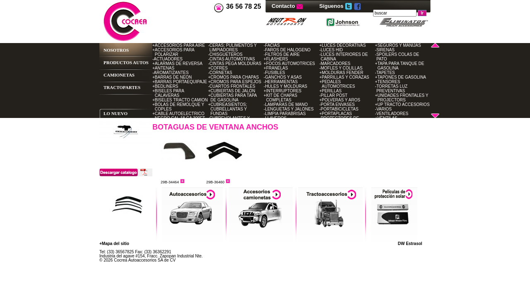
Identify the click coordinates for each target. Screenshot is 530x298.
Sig (149, 210)
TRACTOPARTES (122, 87)
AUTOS (141, 62)
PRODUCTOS (118, 62)
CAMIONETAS (119, 74)
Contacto (284, 6)
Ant (105, 210)
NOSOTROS (116, 50)
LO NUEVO (116, 113)
